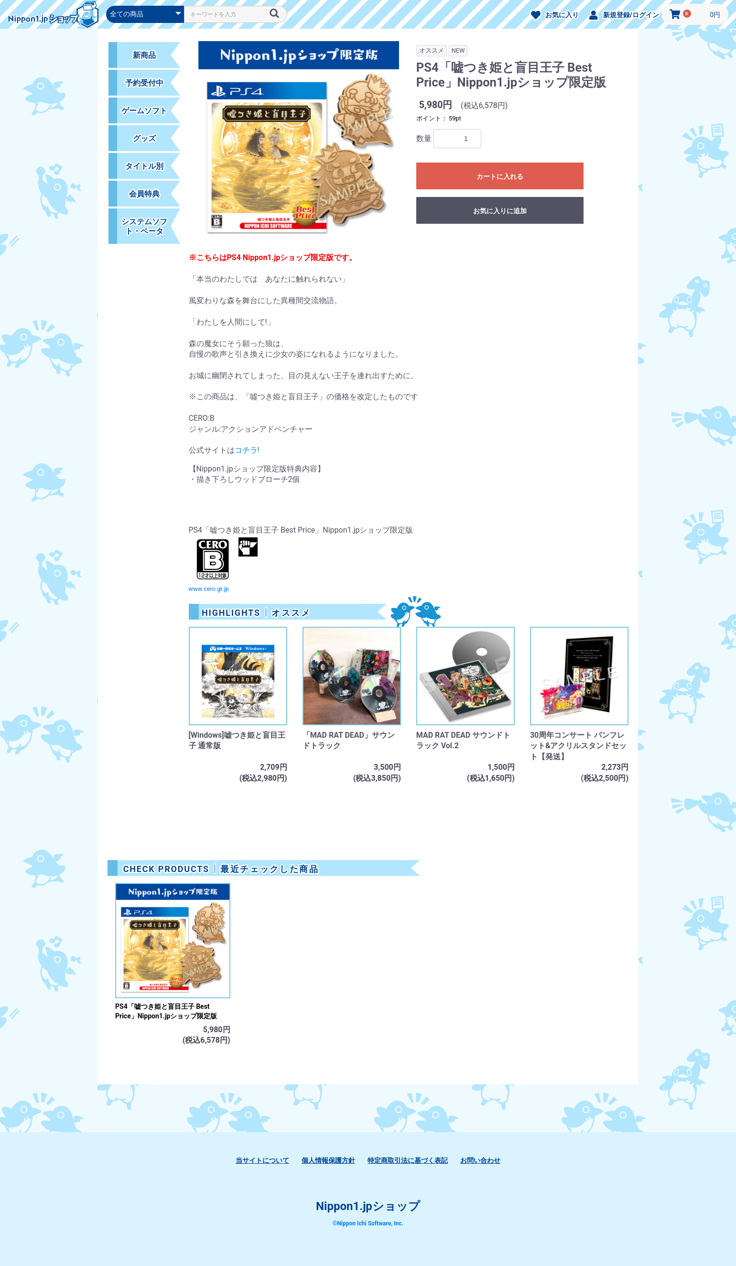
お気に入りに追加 (500, 211)
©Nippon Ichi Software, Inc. (368, 1223)
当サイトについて (262, 1160)
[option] (298, 146)
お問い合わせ (480, 1160)
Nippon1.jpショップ (368, 1206)
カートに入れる (499, 176)
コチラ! (247, 450)
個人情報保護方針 (328, 1160)
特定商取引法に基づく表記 (408, 1160)
